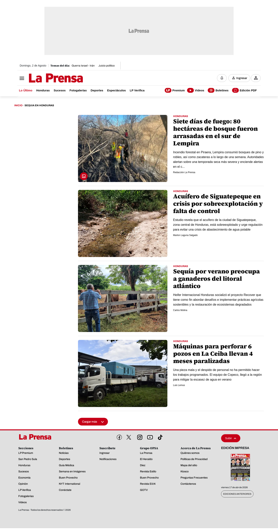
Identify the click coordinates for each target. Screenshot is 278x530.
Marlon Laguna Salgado (185, 235)
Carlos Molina (180, 310)
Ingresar (241, 78)
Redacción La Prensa (184, 172)
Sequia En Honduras (39, 105)
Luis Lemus (179, 385)
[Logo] (46, 78)
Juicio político (106, 65)
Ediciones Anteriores (237, 494)
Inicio (18, 105)
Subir (230, 438)
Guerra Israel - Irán (83, 65)
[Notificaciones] (222, 78)
